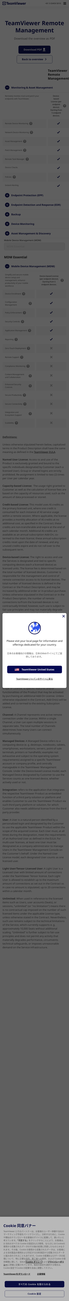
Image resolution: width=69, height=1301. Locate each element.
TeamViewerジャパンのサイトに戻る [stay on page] (34, 678)
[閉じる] (63, 616)
